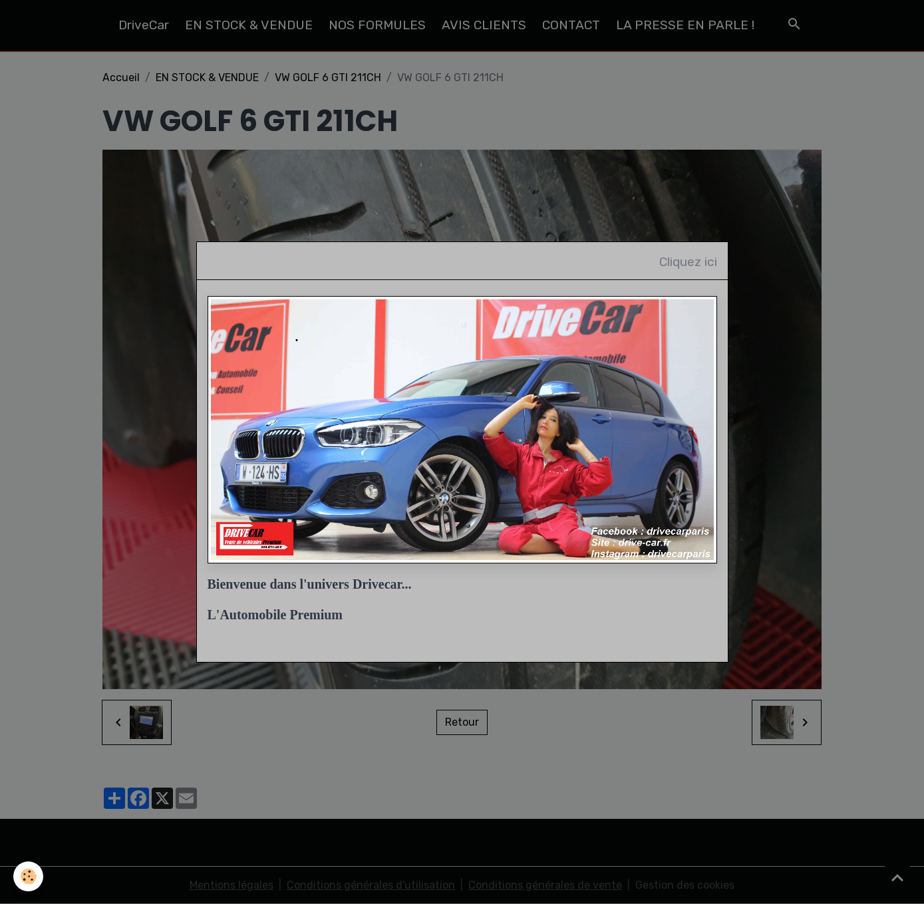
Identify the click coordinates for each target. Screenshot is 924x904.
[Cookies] (28, 876)
